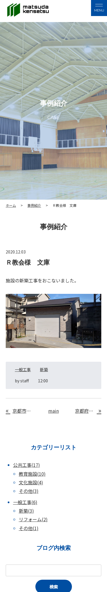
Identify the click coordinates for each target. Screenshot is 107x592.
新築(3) (26, 510)
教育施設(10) (32, 473)
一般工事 (23, 369)
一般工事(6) (25, 502)
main (53, 410)
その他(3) (29, 490)
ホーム (11, 205)
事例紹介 (34, 205)
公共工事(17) (26, 464)
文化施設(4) (31, 482)
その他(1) (29, 528)
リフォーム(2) (33, 519)
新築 (44, 369)
